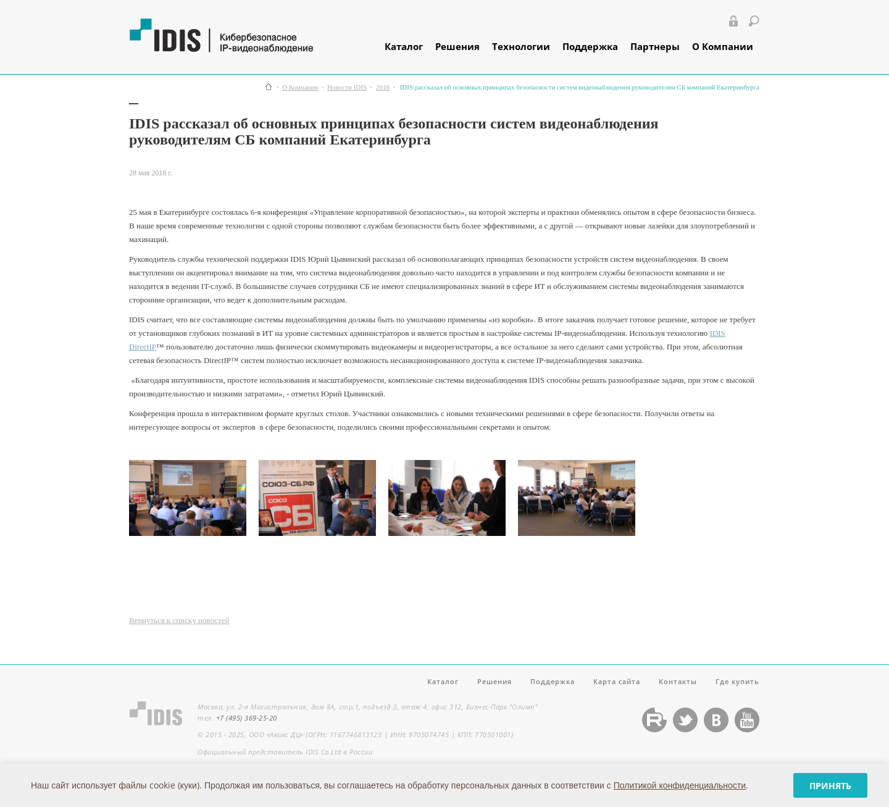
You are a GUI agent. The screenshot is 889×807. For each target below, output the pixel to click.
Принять (830, 786)
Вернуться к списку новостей (179, 620)
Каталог (404, 46)
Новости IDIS (347, 87)
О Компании (722, 46)
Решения (457, 46)
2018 (383, 87)
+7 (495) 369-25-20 (246, 717)
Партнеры (655, 46)
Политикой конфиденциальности (680, 785)
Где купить (737, 681)
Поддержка (590, 46)
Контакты (678, 681)
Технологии (521, 46)
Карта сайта (616, 681)
